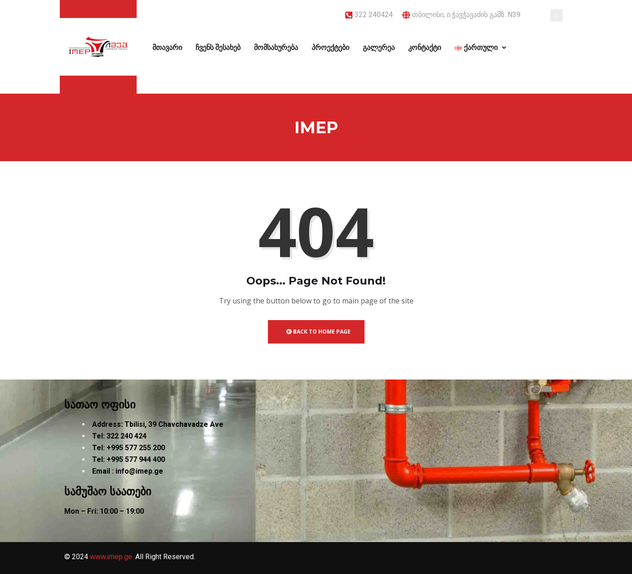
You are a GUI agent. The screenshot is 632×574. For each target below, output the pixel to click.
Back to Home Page (318, 331)
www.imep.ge (111, 556)
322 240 (120, 436)
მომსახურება (276, 47)
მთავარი (167, 47)
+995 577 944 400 (136, 459)
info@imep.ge (139, 471)
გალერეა (379, 47)
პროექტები (330, 47)
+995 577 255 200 (136, 447)
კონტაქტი (424, 47)
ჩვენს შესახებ (218, 47)
